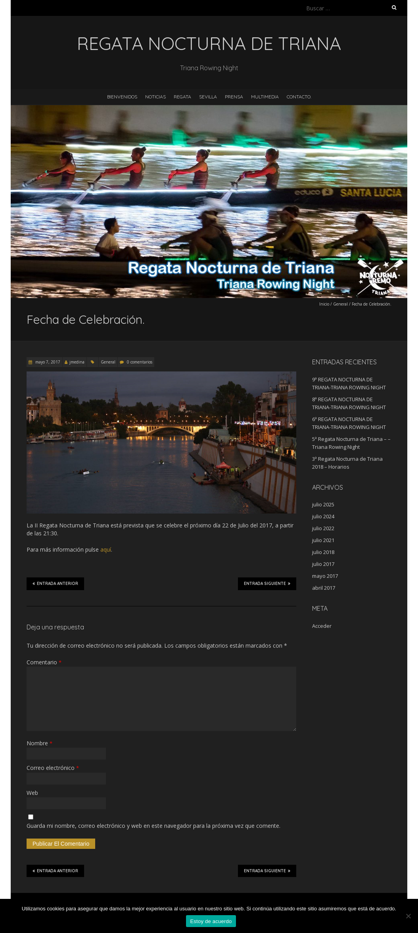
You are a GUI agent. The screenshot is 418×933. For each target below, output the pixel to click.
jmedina (76, 362)
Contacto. (299, 97)
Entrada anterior (55, 583)
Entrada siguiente (267, 583)
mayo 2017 (325, 575)
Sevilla (208, 97)
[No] (408, 916)
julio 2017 (323, 563)
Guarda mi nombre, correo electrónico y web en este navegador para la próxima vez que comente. (153, 825)
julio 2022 (323, 528)
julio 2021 (323, 540)
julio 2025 (323, 504)
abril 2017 (323, 587)
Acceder (322, 625)
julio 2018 (323, 552)
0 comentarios (139, 362)
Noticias (155, 97)
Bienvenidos (122, 97)
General (340, 304)
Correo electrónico (53, 767)
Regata (182, 97)
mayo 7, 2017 (47, 362)
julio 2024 (323, 516)
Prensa (234, 97)
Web (32, 792)
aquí (105, 549)
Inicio (324, 304)
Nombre (39, 743)
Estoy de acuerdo (211, 921)
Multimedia (265, 97)
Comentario (44, 662)
